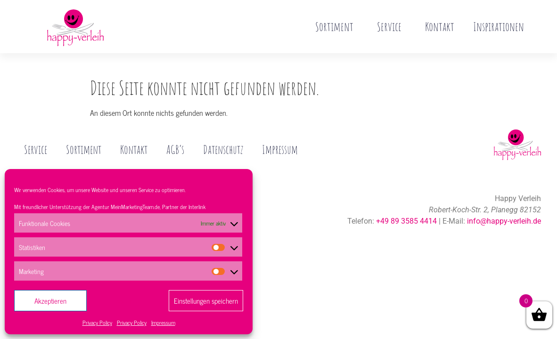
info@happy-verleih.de (504, 201)
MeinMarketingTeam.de (135, 206)
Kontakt (439, 26)
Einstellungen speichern (206, 301)
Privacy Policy (97, 322)
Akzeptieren (50, 301)
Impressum (163, 322)
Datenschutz (231, 129)
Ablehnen (127, 301)
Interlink (196, 206)
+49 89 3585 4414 (406, 201)
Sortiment (336, 26)
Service (391, 26)
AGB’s (181, 129)
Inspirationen (498, 26)
